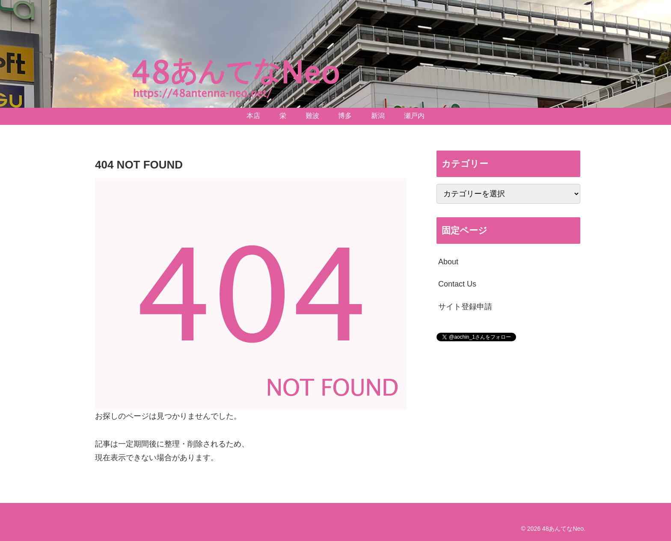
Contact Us (457, 284)
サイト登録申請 (465, 306)
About (448, 261)
